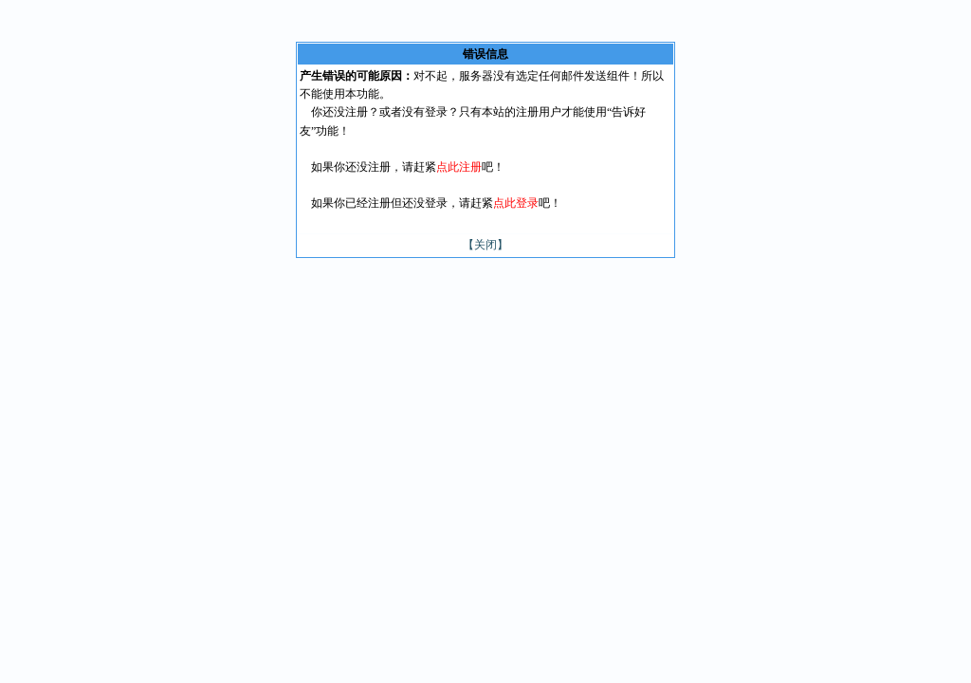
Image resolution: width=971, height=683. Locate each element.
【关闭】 (485, 244)
